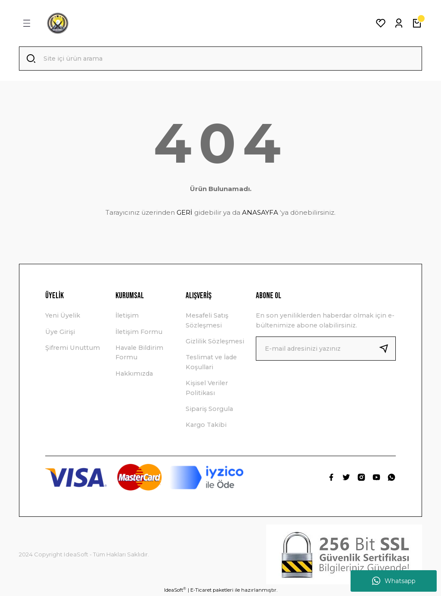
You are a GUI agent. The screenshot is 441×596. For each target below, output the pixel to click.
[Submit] (387, 349)
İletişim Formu (138, 332)
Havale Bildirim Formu (139, 352)
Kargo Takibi (206, 425)
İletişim (127, 315)
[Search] (220, 58)
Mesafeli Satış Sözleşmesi (207, 320)
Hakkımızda (134, 373)
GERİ (185, 212)
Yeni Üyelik (62, 315)
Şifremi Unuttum (72, 348)
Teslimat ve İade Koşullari (211, 362)
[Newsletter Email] (326, 349)
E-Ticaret (200, 590)
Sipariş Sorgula (209, 409)
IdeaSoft (175, 590)
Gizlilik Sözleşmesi (215, 341)
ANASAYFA (260, 212)
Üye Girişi (60, 332)
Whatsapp (394, 581)
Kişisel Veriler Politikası (207, 387)
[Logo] (58, 23)
